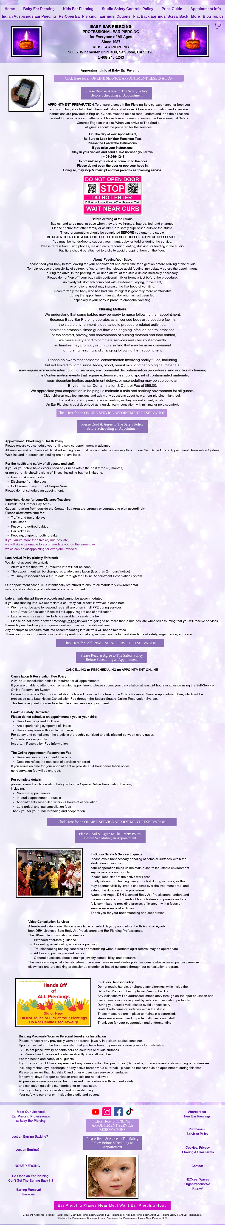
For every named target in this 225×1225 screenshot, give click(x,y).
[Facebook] (118, 1111)
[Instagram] (106, 1111)
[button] (218, 26)
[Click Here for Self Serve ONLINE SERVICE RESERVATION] (110, 643)
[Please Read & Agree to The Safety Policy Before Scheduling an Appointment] (116, 93)
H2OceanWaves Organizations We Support (197, 1184)
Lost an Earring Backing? (29, 1136)
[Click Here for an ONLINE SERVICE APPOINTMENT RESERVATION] (119, 78)
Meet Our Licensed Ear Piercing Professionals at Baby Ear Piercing (31, 1116)
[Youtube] (95, 1111)
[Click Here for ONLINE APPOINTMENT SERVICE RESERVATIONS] (112, 1125)
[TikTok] (129, 1111)
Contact (197, 1166)
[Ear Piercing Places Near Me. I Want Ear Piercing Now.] (112, 1205)
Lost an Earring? (27, 1149)
